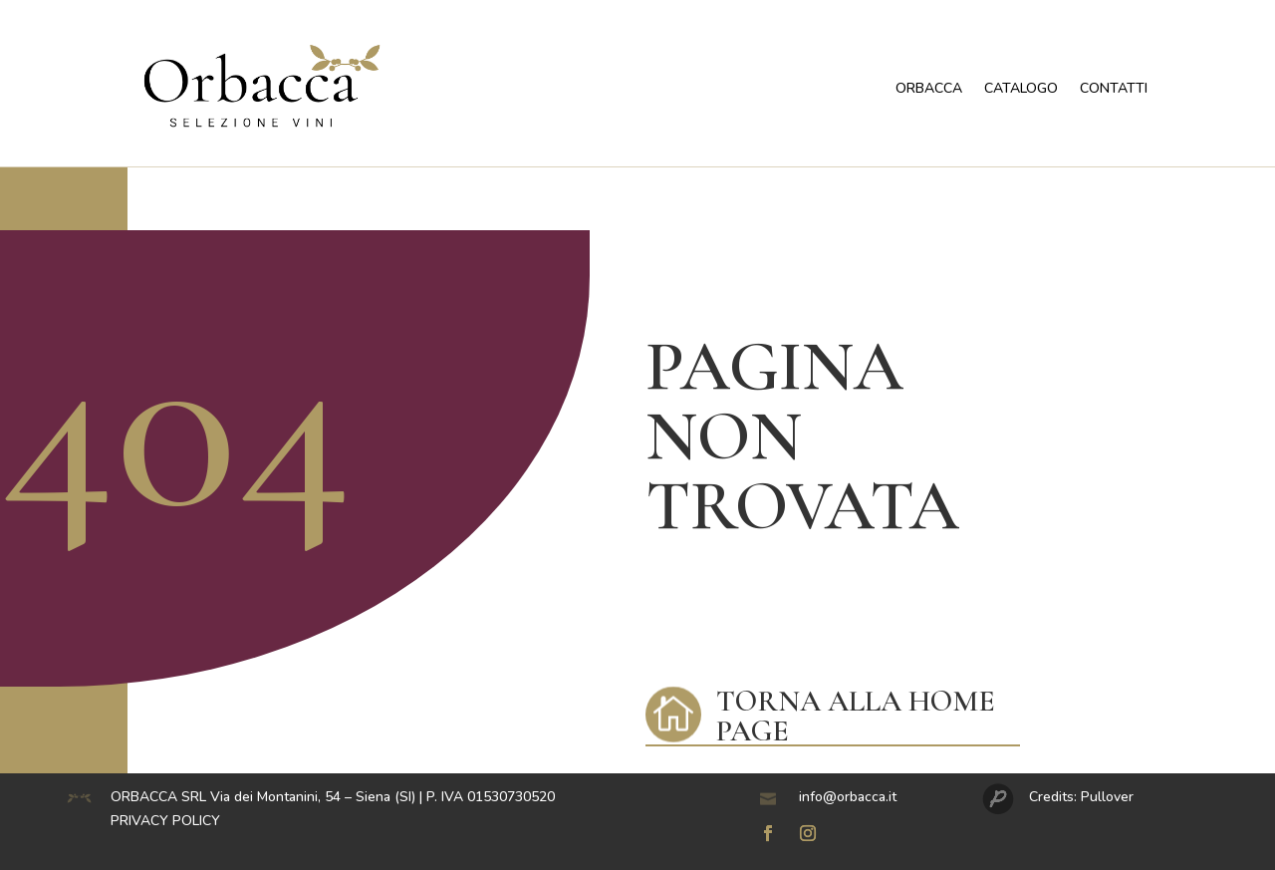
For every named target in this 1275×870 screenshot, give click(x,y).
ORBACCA (928, 88)
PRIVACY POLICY (165, 820)
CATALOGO (1021, 88)
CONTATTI (1114, 88)
